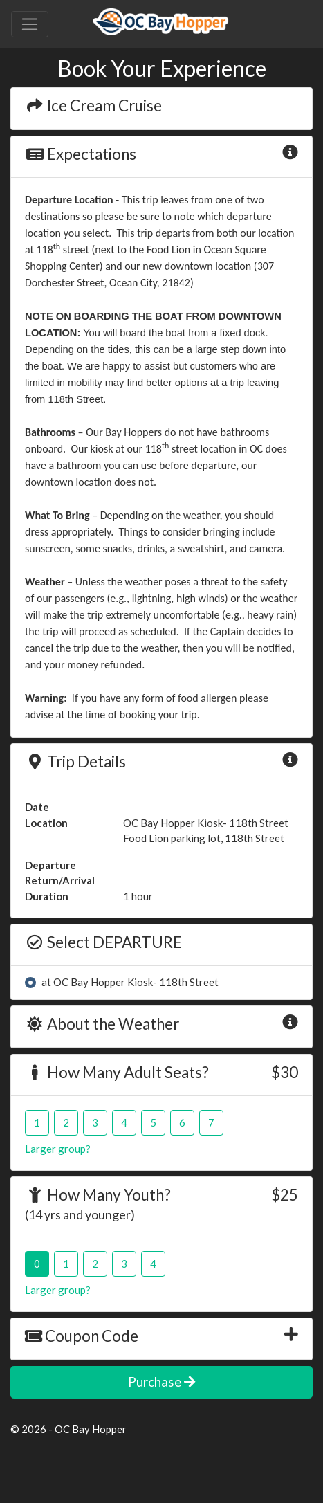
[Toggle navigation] (29, 24)
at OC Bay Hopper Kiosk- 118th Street (130, 982)
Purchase (161, 1382)
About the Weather (102, 1023)
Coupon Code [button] (81, 1336)
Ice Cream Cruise (93, 105)
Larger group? (58, 1148)
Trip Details (75, 761)
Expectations (80, 154)
